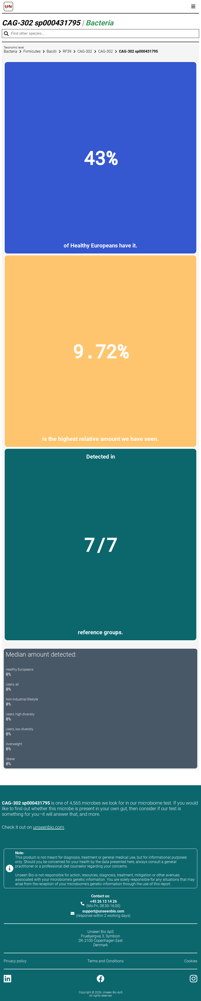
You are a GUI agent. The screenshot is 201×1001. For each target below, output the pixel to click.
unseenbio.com (48, 827)
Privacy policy (15, 961)
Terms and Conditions (105, 961)
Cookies (190, 961)
